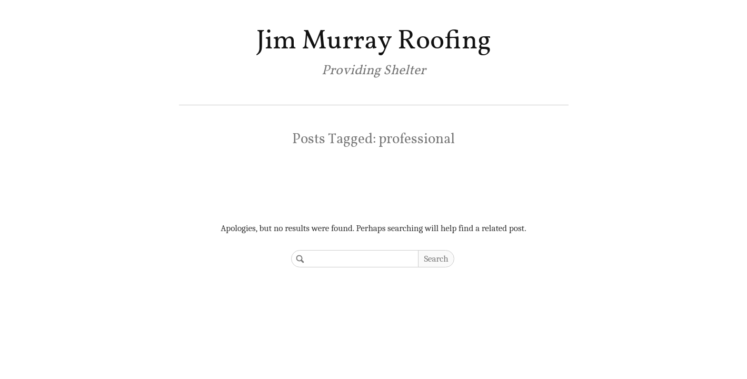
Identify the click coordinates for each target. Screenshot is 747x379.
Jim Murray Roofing (373, 41)
